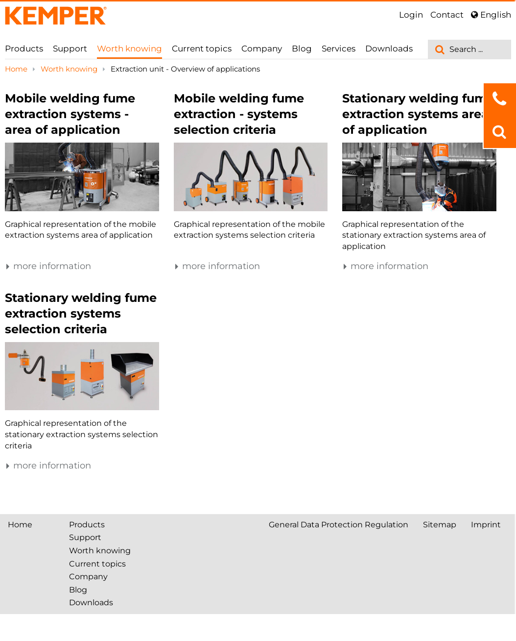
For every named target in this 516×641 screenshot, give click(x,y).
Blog (302, 48)
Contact (447, 15)
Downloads (389, 48)
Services (338, 48)
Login (411, 15)
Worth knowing (129, 48)
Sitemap (439, 524)
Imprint (486, 524)
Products (24, 48)
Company (261, 48)
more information (48, 266)
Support (70, 48)
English (491, 15)
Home (17, 69)
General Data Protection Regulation (338, 524)
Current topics (202, 48)
